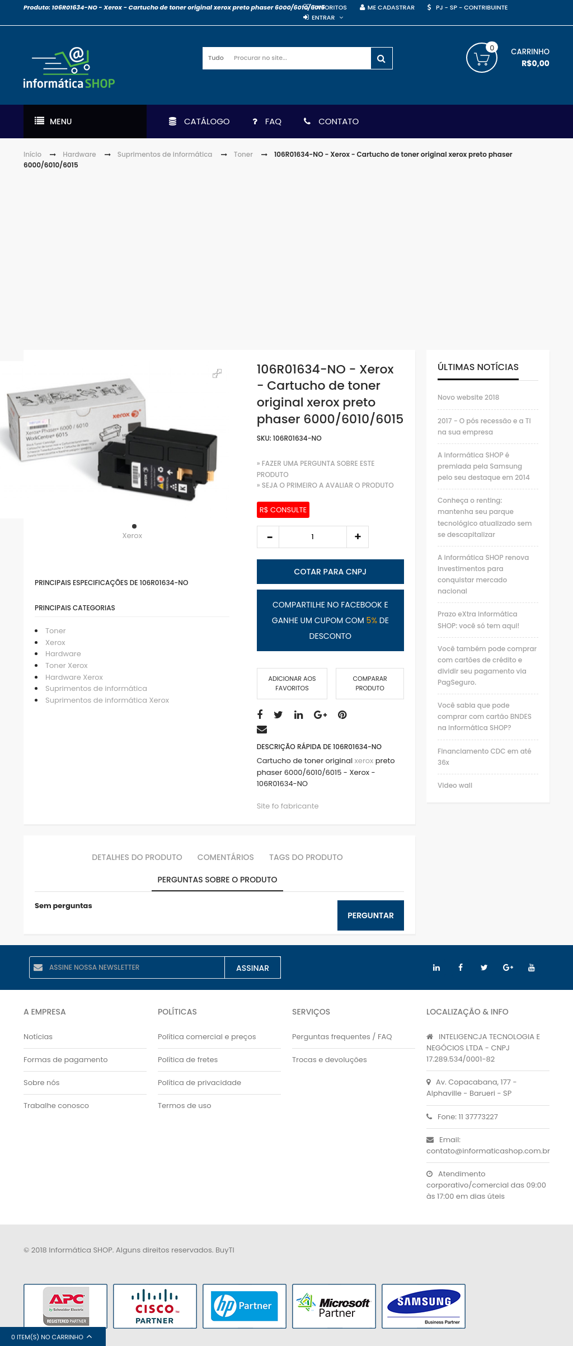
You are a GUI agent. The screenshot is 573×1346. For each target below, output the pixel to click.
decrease (268, 537)
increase (357, 537)
